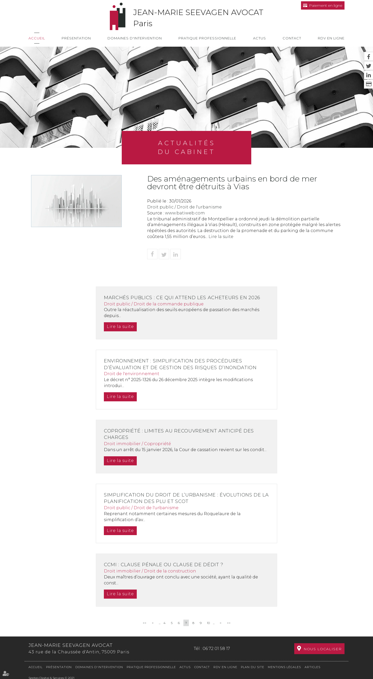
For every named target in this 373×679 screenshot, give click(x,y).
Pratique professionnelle (207, 38)
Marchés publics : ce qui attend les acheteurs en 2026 (184, 297)
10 (208, 623)
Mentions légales (284, 666)
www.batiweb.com (185, 213)
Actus (259, 38)
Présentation (76, 38)
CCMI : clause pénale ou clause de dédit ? (165, 565)
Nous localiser (323, 648)
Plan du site (252, 666)
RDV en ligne (331, 38)
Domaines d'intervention (134, 38)
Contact (292, 38)
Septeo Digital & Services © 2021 (51, 677)
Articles (312, 666)
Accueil (36, 38)
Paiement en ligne (325, 5)
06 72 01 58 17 (216, 648)
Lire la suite (221, 236)
